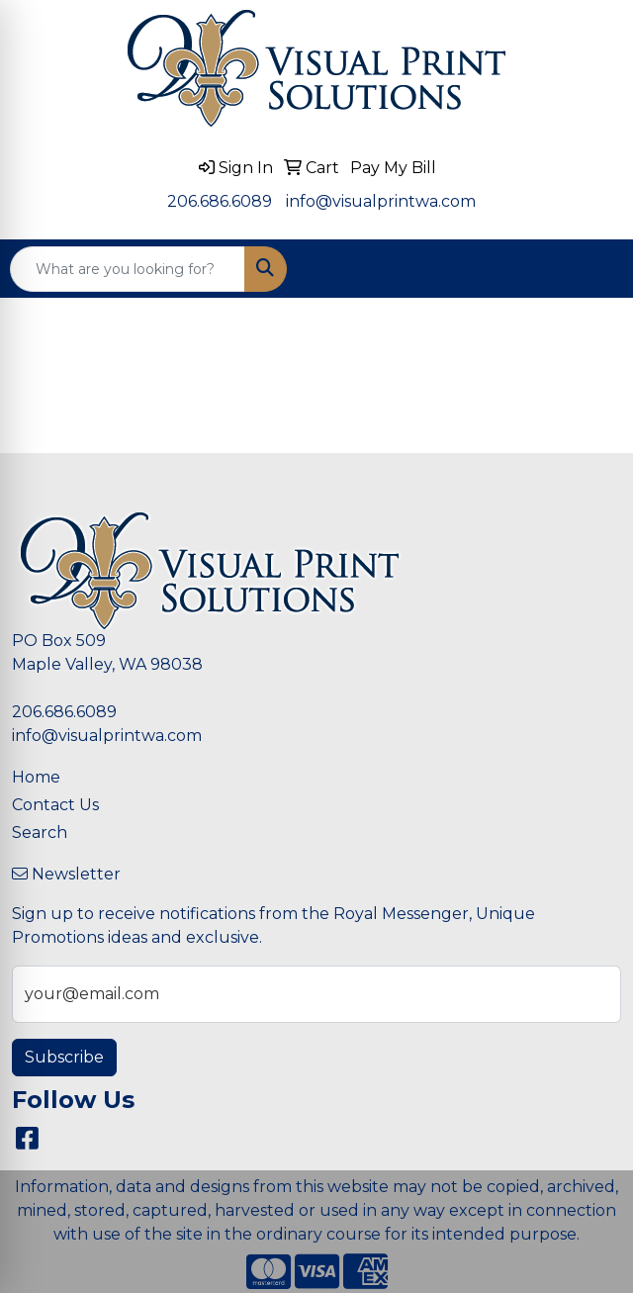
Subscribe (64, 1057)
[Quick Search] (127, 269)
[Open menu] (593, 269)
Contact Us (55, 804)
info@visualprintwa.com (381, 201)
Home (36, 777)
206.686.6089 (219, 201)
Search (39, 832)
